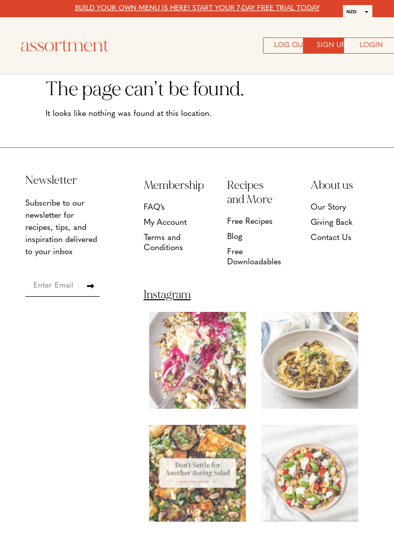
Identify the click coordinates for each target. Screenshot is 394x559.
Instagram (167, 295)
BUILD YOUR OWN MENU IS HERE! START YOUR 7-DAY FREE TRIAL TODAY (197, 8)
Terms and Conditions (163, 243)
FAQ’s (154, 208)
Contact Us (331, 238)
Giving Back (332, 223)
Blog (234, 237)
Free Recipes (250, 222)
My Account (165, 223)
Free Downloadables (253, 257)
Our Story (328, 208)
